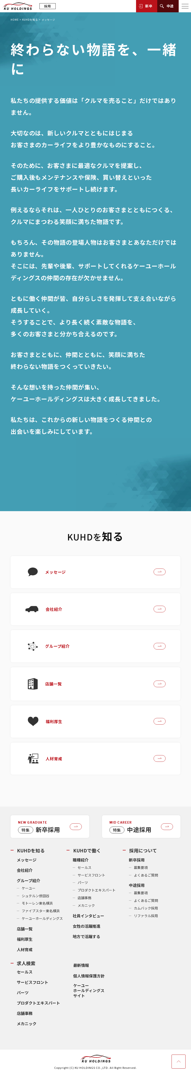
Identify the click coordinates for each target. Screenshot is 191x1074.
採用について (143, 852)
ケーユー (28, 889)
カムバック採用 (146, 909)
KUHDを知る (30, 19)
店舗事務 (84, 898)
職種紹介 (80, 861)
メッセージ (26, 861)
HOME (15, 19)
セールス (84, 868)
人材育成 (25, 950)
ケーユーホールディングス (42, 919)
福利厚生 (25, 940)
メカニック (86, 906)
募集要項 (141, 868)
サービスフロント (91, 876)
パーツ (83, 883)
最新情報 (80, 966)
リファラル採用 (146, 916)
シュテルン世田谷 (35, 896)
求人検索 (26, 964)
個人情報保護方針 (88, 976)
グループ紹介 (28, 881)
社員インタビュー (88, 917)
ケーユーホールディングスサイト (88, 990)
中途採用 (137, 886)
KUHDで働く (87, 852)
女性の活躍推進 (86, 927)
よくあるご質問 (146, 876)
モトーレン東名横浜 (37, 904)
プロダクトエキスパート (97, 891)
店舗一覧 (25, 930)
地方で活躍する (86, 937)
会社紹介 (25, 871)
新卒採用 (137, 861)
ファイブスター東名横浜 (41, 912)
